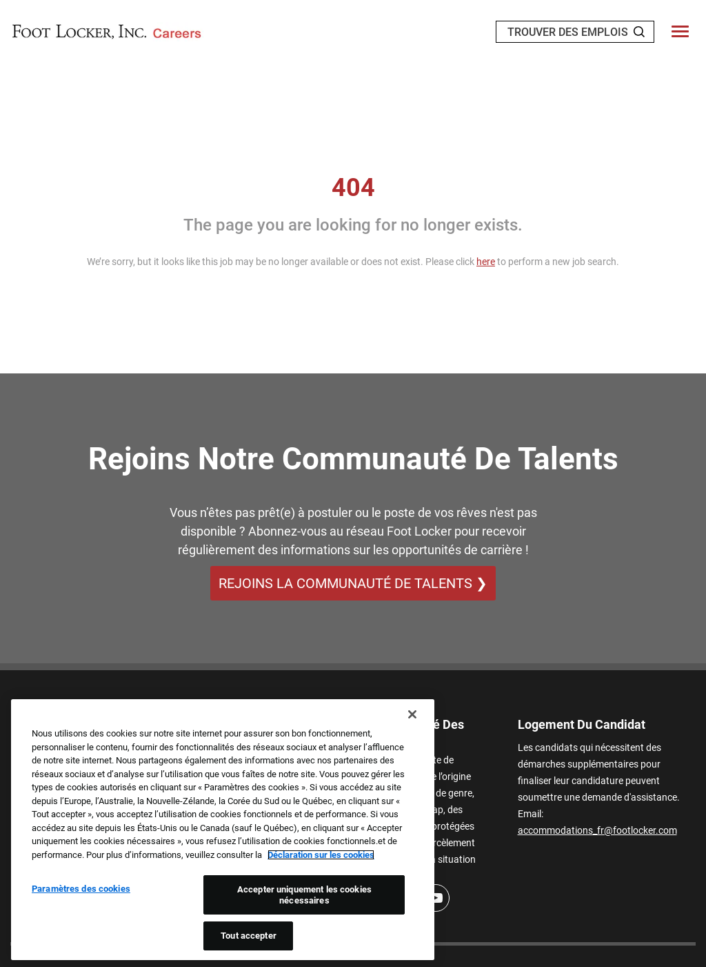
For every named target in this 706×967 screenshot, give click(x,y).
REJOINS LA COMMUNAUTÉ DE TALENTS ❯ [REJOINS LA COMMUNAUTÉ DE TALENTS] (353, 583)
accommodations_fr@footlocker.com (597, 830)
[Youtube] (436, 898)
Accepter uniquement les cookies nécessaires (304, 895)
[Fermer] (412, 714)
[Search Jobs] (639, 32)
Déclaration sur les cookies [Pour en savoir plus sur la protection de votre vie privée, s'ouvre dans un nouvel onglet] (321, 855)
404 (353, 187)
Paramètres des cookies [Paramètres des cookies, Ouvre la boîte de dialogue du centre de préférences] (81, 888)
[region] (222, 829)
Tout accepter (248, 935)
